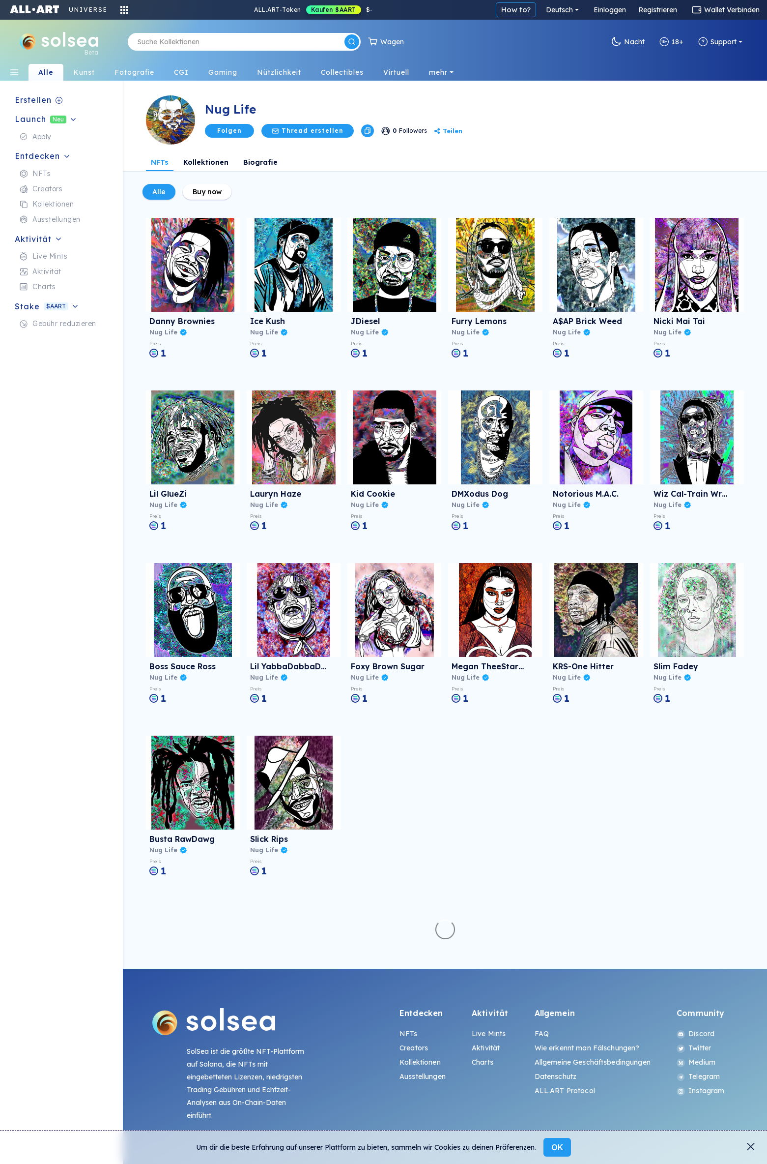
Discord (695, 1034)
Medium (696, 1062)
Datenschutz (556, 1076)
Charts (482, 1062)
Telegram (698, 1076)
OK (557, 1147)
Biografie (260, 162)
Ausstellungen (422, 1076)
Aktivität (486, 1048)
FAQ (542, 1033)
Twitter (694, 1048)
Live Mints (489, 1033)
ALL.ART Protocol (565, 1090)
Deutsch (559, 9)
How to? (516, 9)
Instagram (700, 1091)
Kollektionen (205, 162)
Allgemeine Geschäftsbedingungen (593, 1062)
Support (717, 42)
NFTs (160, 162)
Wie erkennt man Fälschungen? (587, 1048)
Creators (413, 1048)
